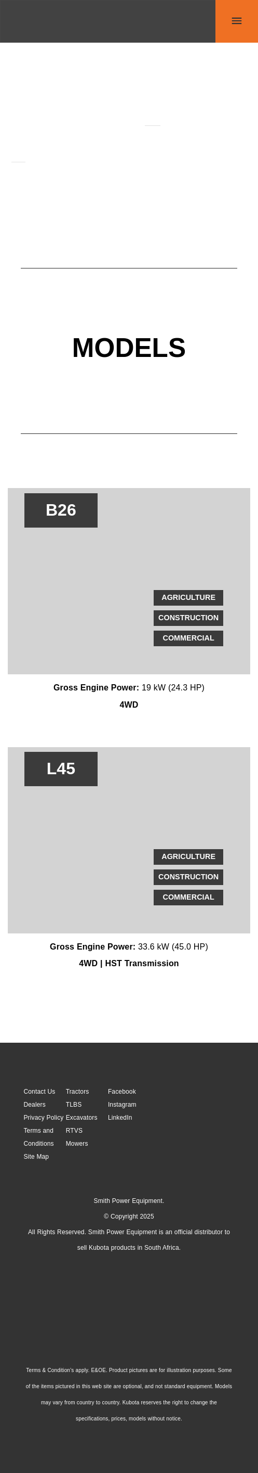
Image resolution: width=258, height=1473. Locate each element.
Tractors (77, 1091)
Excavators (82, 1117)
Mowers (77, 1143)
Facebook (122, 1091)
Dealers (34, 1104)
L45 (18, 157)
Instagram (122, 1104)
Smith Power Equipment (128, 1201)
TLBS (74, 1104)
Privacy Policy (43, 1117)
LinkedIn (120, 1117)
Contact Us (39, 1091)
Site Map (36, 1156)
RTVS (74, 1130)
